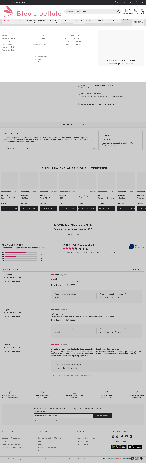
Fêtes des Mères (5, 15)
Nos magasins (7, 434)
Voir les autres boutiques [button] (89, 93)
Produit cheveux (17, 15)
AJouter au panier (117, 70)
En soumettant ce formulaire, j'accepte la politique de (62, 415)
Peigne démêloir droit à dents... (67, 192)
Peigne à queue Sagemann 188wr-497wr (106, 192)
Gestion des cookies (54, 452)
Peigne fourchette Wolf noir (10, 192)
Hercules (79, 27)
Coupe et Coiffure (24, 21)
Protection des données (40, 452)
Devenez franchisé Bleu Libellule (15, 441)
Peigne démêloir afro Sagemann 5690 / (78, 370)
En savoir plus (116, 37)
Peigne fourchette (58, 21)
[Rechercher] (99, 9)
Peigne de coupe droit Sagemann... (28, 192)
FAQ (40, 437)
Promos (112, 15)
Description (67, 118)
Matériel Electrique (54, 15)
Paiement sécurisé (45, 444)
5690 (85, 47)
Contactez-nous (44, 434)
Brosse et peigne (47, 21)
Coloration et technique (31, 15)
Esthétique (66, 15)
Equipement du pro (78, 15)
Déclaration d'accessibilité (69, 452)
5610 (78, 47)
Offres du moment (82, 437)
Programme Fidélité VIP (84, 434)
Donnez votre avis (93, 29)
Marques (100, 15)
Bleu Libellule (14, 21)
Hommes (88, 15)
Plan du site (81, 452)
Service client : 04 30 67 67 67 (50, 431)
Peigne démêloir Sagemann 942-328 (48, 192)
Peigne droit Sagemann (85, 190)
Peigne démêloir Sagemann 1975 (125, 192)
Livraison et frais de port (47, 441)
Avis (82, 118)
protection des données (79, 415)
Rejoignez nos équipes (11, 437)
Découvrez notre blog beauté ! (14, 444)
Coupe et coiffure (41, 15)
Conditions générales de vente (22, 452)
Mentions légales (7, 452)
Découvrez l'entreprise (11, 431)
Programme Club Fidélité (85, 431)
